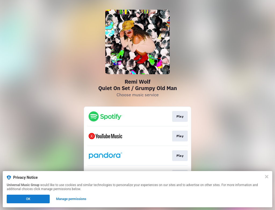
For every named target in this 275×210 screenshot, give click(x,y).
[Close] (266, 176)
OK (28, 199)
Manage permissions (71, 199)
